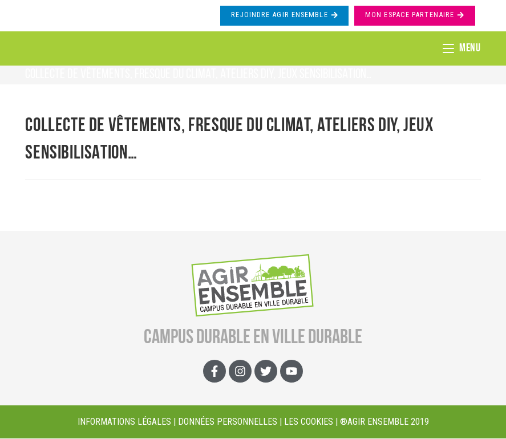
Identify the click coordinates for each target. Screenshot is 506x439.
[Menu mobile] (462, 48)
